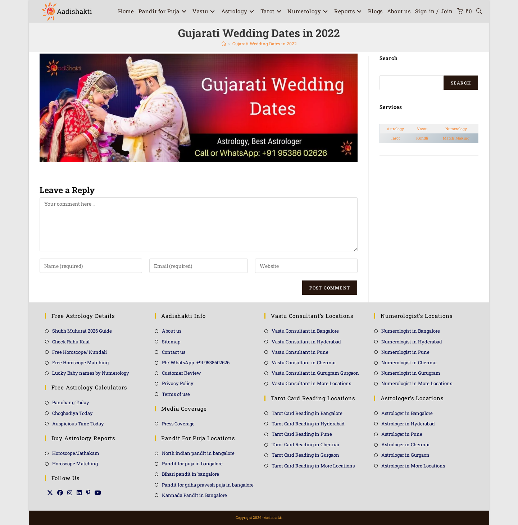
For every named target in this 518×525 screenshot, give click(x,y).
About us (171, 331)
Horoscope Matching (75, 463)
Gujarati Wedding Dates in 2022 (264, 43)
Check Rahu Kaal (71, 341)
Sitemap (171, 341)
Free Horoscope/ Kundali (79, 352)
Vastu (422, 128)
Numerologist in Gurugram (410, 373)
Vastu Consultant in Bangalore (305, 331)
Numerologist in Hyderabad (411, 341)
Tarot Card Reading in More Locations (313, 465)
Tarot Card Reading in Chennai (305, 444)
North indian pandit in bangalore (198, 453)
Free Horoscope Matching (80, 362)
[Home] (224, 43)
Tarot (395, 138)
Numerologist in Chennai (409, 362)
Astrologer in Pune (401, 434)
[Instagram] (69, 493)
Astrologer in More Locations (413, 465)
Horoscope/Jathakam (75, 453)
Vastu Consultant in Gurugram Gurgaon (315, 373)
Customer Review (181, 373)
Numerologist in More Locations (416, 383)
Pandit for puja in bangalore (192, 463)
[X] (50, 493)
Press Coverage (178, 423)
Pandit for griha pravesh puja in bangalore (208, 484)
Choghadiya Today (72, 413)
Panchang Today (70, 402)
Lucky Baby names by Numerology (90, 373)
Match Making (456, 138)
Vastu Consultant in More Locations (311, 383)
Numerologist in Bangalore (410, 331)
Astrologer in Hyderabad (408, 423)
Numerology (456, 128)
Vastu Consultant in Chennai (304, 362)
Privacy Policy (178, 383)
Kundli (422, 138)
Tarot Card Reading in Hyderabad (308, 423)
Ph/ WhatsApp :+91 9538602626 (196, 362)
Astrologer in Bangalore (407, 413)
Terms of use (176, 394)
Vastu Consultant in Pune (300, 352)
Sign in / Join (434, 11)
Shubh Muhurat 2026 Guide (82, 331)
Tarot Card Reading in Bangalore (307, 413)
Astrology (395, 128)
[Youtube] (98, 493)
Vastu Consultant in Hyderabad (306, 341)
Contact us (173, 352)
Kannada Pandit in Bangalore (194, 495)
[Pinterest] (88, 493)
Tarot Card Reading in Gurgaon (305, 455)
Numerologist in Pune (405, 352)
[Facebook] (60, 493)
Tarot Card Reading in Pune (302, 434)
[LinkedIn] (79, 493)
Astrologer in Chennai (405, 444)
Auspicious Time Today (78, 423)
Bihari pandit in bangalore (190, 474)
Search (461, 83)
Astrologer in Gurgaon (405, 455)
